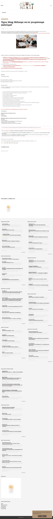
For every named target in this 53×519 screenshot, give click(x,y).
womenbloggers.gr (6, 130)
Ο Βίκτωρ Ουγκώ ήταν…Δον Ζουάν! (8, 408)
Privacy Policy (3, 508)
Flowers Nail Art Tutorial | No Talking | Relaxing (10, 259)
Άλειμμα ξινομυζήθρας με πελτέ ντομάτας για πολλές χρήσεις (39, 303)
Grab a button (3, 506)
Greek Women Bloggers (29, 517)
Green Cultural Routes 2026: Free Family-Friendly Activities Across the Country (11, 444)
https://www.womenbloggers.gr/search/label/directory (38, 58)
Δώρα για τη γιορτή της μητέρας (7, 352)
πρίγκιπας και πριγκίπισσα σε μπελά (8, 247)
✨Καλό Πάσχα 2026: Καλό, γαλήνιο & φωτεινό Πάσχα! (11, 235)
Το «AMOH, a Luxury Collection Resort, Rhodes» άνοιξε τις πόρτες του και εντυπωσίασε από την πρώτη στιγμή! (12, 292)
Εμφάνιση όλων (23, 252)
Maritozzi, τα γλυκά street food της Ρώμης (36, 309)
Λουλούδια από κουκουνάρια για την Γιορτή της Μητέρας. (12, 431)
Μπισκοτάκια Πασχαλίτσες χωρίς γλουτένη (36, 320)
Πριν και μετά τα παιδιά (6, 224)
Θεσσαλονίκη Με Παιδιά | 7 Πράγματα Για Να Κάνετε (11, 241)
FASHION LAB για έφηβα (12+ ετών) (8, 330)
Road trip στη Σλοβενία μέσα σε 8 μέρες (35, 242)
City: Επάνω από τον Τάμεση (34, 356)
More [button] (40, 513)
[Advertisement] (26, 185)
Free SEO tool (3, 507)
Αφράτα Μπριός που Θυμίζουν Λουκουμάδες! (36, 297)
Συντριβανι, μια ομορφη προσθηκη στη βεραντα (10, 346)
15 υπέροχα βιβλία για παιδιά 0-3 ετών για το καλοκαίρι (11, 419)
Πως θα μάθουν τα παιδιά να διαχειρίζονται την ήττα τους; (38, 236)
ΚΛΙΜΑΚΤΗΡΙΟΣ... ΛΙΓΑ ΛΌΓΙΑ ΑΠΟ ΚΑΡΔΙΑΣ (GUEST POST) (12, 306)
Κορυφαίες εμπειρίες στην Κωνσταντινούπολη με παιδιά (12, 467)
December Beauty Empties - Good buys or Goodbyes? (11, 318)
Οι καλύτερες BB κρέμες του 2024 (8, 262)
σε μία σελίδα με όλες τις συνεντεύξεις (27, 65)
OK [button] (42, 516)
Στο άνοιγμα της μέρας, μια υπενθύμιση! (35, 332)
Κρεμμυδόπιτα (31, 315)
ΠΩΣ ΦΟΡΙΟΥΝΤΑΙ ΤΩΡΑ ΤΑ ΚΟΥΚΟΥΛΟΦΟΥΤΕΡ (10, 279)
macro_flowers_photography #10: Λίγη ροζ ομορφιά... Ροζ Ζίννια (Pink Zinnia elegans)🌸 (12, 385)
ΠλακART (3, 274)
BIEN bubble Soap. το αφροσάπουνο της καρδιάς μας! (11, 312)
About (2, 503)
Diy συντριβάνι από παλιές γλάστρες (8, 340)
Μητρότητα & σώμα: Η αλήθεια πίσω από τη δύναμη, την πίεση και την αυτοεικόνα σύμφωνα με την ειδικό (11, 378)
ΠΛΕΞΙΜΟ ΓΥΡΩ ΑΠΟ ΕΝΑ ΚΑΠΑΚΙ (8, 335)
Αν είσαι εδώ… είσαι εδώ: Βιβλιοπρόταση (35, 248)
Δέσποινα (3, 28)
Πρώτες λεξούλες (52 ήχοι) (6, 414)
